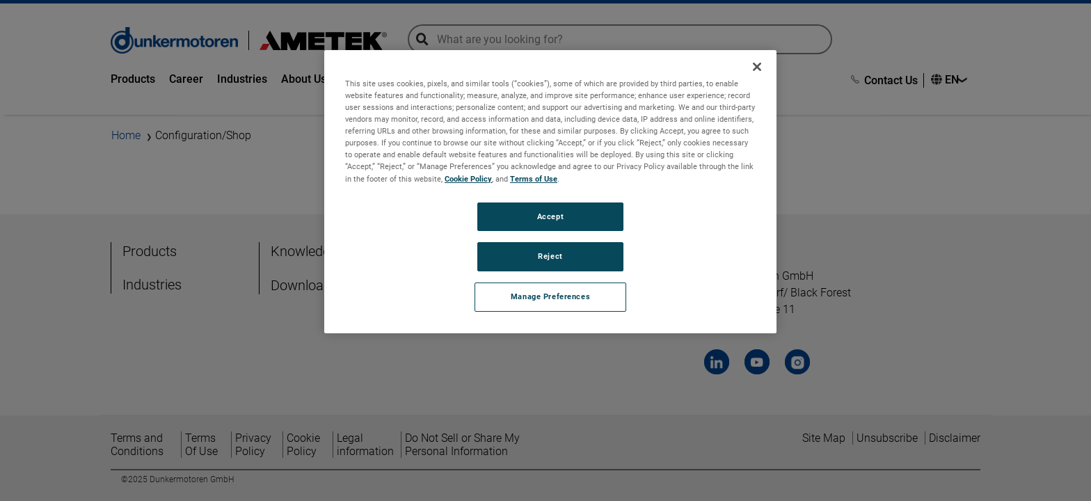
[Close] (757, 66)
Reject (550, 256)
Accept (550, 216)
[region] (550, 191)
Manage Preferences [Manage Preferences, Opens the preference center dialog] (550, 296)
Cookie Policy (468, 179)
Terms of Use (533, 179)
